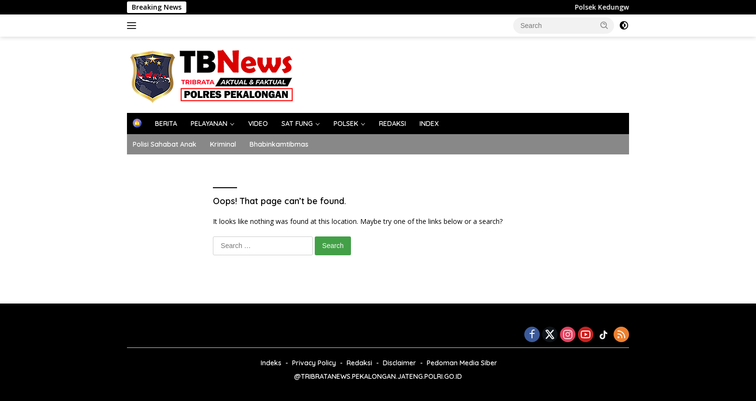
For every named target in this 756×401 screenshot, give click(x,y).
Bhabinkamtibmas (279, 144)
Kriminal (223, 144)
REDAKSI (392, 123)
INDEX (429, 123)
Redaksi (359, 363)
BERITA (166, 123)
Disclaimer (399, 363)
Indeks (271, 363)
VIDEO (258, 123)
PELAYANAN (209, 123)
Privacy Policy (314, 363)
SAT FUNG (297, 123)
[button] (604, 25)
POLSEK (346, 123)
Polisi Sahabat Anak (164, 144)
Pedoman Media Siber (462, 363)
